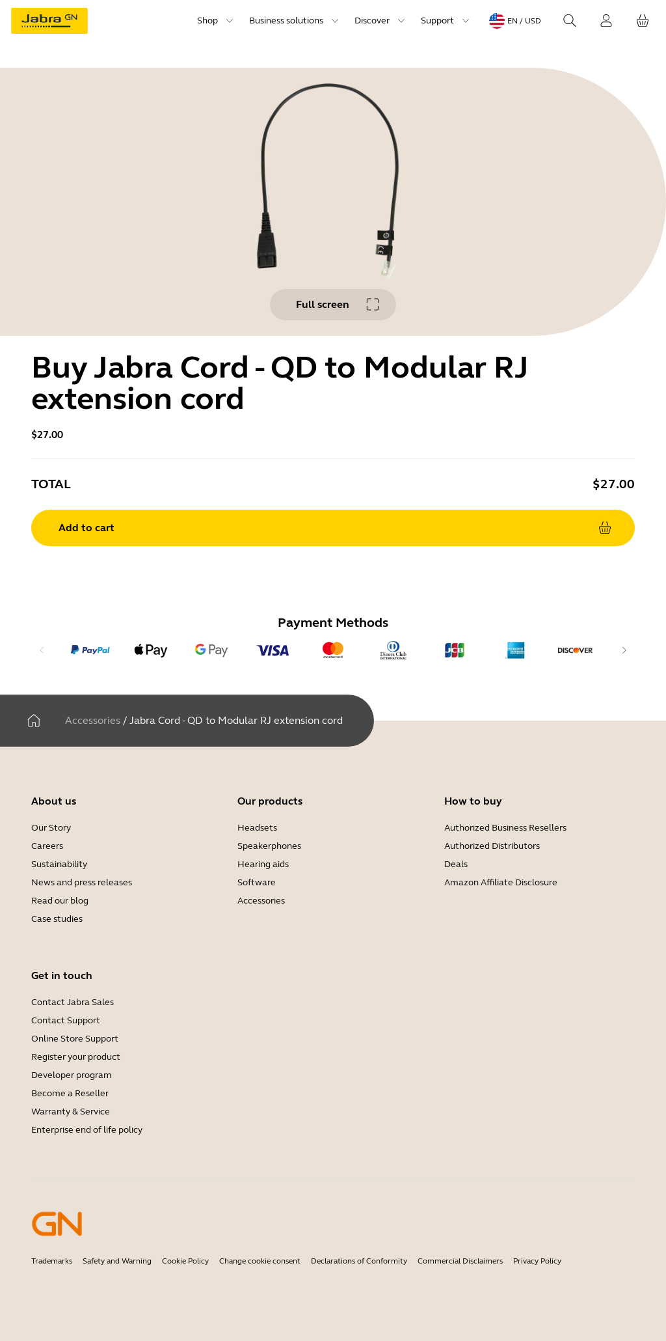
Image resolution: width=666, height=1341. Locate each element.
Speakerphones (269, 845)
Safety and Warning (117, 1260)
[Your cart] (642, 20)
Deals (456, 864)
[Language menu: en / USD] (515, 20)
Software (256, 882)
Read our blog (59, 900)
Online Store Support (74, 1038)
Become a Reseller (70, 1093)
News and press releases (81, 882)
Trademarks (51, 1260)
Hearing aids (263, 864)
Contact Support (65, 1020)
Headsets (257, 827)
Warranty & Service (70, 1111)
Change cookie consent (259, 1260)
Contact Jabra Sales (72, 1002)
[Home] (33, 720)
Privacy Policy (537, 1260)
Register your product (75, 1056)
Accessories (92, 720)
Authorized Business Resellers (505, 827)
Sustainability (59, 864)
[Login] (606, 20)
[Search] (569, 20)
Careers (47, 845)
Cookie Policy (185, 1260)
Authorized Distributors (492, 845)
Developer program (71, 1075)
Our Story (51, 827)
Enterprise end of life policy (86, 1129)
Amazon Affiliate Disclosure (500, 882)
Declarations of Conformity (359, 1260)
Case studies (57, 918)
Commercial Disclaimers (460, 1260)
